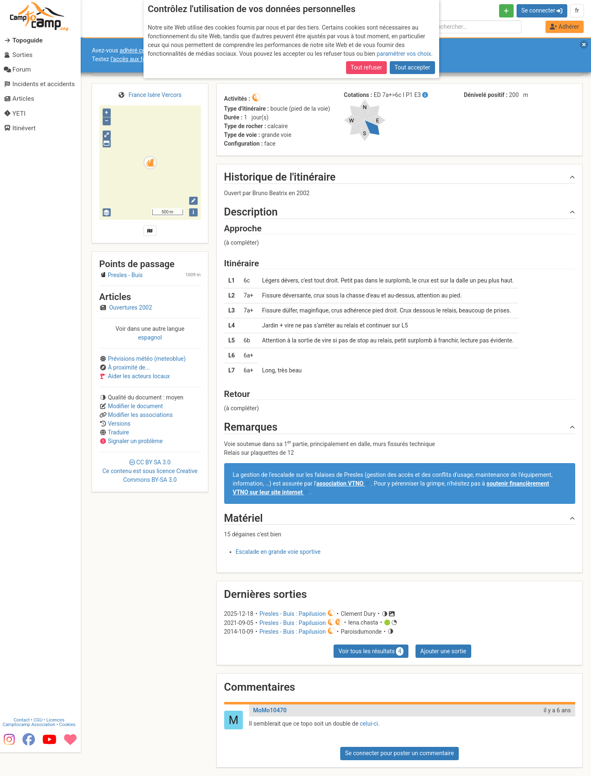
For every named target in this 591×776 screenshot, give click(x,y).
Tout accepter (412, 67)
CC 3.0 (150, 471)
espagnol (150, 337)
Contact (24, 743)
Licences (58, 743)
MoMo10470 (270, 710)
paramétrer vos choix (404, 53)
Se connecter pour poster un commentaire (399, 753)
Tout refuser (366, 67)
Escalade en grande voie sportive (278, 551)
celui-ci (369, 723)
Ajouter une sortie (443, 651)
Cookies (70, 748)
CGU (40, 743)
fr (577, 10)
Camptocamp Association (31, 748)
